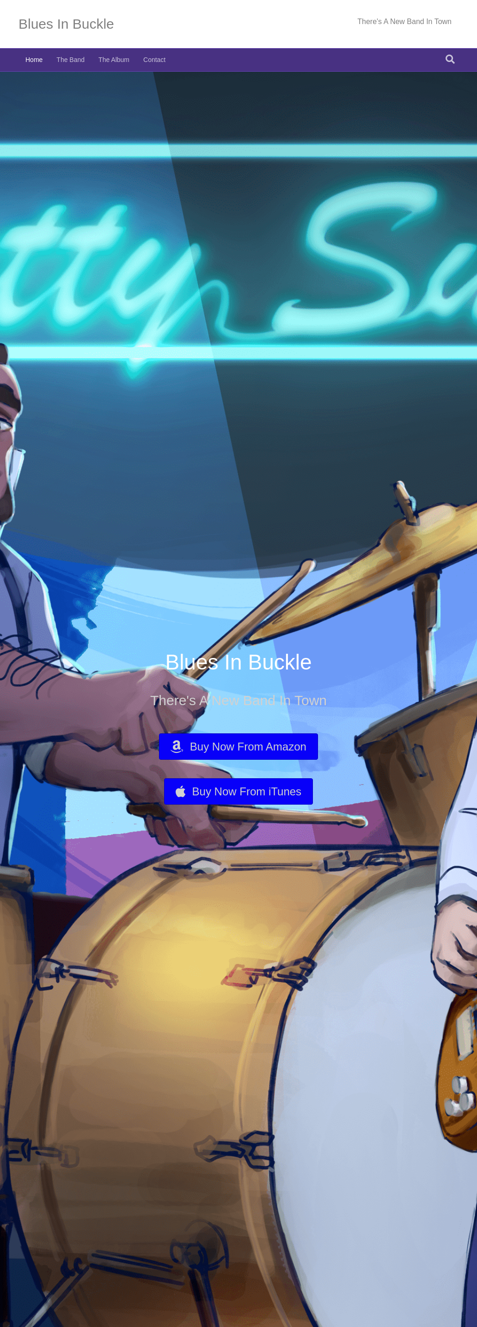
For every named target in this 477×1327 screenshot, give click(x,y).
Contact (154, 59)
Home (34, 59)
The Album (113, 59)
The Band (70, 59)
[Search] (450, 59)
